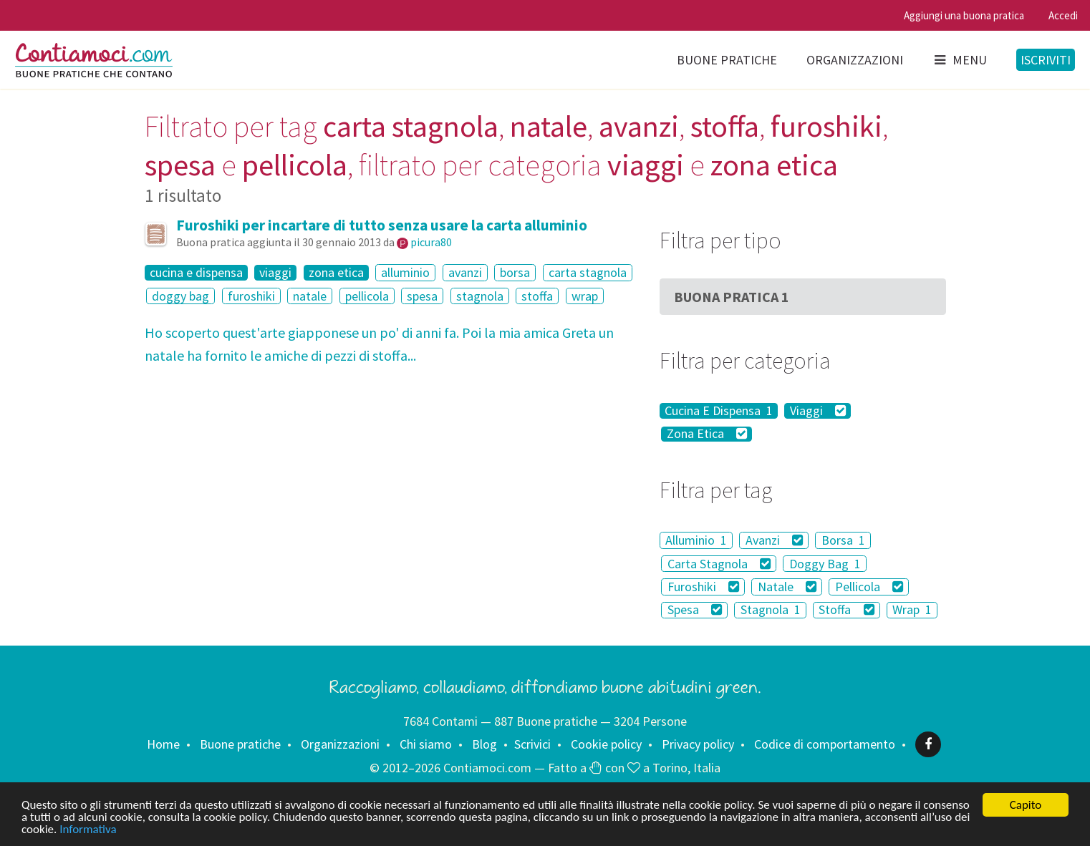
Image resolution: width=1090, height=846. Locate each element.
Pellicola (869, 586)
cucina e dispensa (196, 273)
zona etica (336, 273)
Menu (959, 60)
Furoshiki (703, 586)
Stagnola (771, 610)
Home (163, 744)
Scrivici (532, 744)
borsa (515, 272)
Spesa (695, 610)
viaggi (275, 273)
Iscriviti (1046, 60)
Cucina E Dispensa (719, 411)
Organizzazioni (854, 60)
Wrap (912, 610)
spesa (422, 296)
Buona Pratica (731, 297)
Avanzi (775, 540)
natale (310, 296)
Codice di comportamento (824, 744)
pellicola (367, 296)
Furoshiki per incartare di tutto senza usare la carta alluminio (381, 225)
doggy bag (180, 296)
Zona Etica (707, 434)
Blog (484, 744)
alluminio (405, 272)
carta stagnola (588, 272)
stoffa (537, 296)
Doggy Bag (825, 563)
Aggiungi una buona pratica (964, 15)
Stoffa (846, 610)
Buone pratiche (727, 60)
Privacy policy (698, 744)
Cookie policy (606, 744)
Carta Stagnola (719, 563)
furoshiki (251, 296)
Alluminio (696, 540)
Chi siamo (426, 744)
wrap (584, 296)
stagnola (479, 296)
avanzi (465, 272)
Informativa (87, 829)
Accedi (1063, 15)
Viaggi (818, 411)
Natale (787, 586)
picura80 (431, 242)
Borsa (843, 540)
